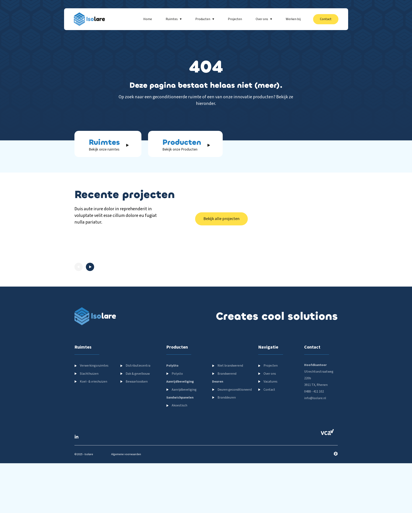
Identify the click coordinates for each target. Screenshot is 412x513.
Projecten (271, 509)
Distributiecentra (138, 509)
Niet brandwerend (230, 509)
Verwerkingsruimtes (94, 509)
